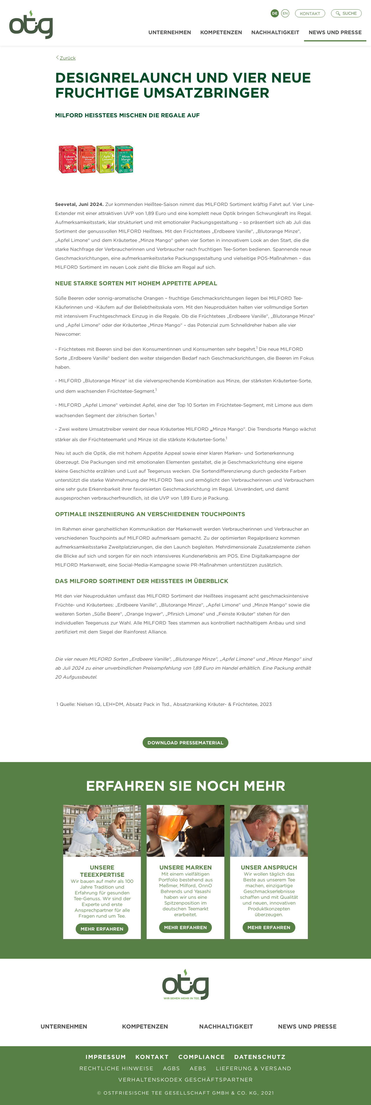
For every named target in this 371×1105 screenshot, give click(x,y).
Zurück (68, 58)
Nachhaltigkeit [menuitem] (275, 32)
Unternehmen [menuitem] (169, 32)
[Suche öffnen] (346, 13)
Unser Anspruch (269, 867)
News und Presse (307, 1026)
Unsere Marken (185, 867)
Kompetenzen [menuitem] (221, 32)
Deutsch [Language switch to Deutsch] (275, 13)
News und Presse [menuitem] (335, 32)
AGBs (171, 1068)
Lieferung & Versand (254, 1068)
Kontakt (310, 13)
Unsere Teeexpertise (102, 871)
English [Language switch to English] (285, 13)
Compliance (201, 1056)
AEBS (198, 1068)
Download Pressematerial (185, 743)
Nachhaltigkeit (226, 1026)
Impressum (106, 1056)
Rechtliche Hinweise (116, 1068)
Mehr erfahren (185, 927)
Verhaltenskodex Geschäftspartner (185, 1079)
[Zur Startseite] (29, 23)
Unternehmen (64, 1026)
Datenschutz (260, 1056)
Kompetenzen (145, 1026)
